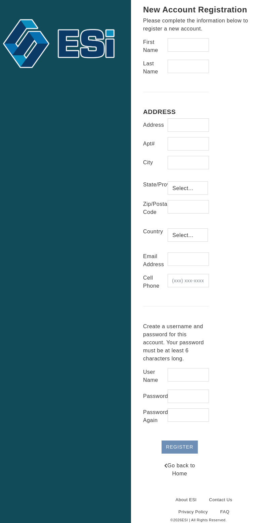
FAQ (224, 511)
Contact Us (220, 499)
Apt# (149, 144)
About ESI (186, 499)
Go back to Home (179, 469)
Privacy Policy (193, 511)
